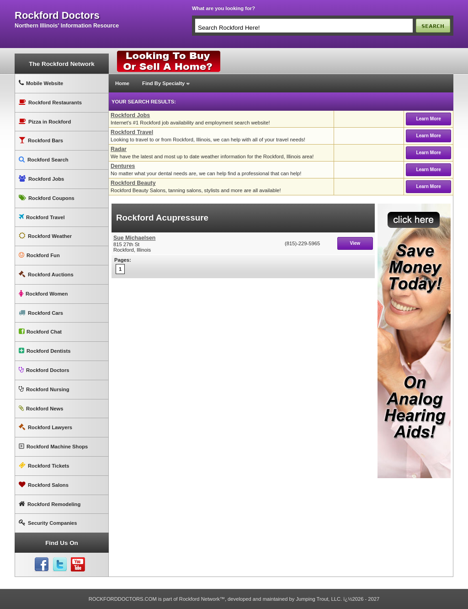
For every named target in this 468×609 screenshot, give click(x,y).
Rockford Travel (42, 217)
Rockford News (41, 408)
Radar (119, 149)
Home (122, 83)
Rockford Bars (41, 140)
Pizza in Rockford (45, 121)
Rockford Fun (39, 255)
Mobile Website (41, 83)
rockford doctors (57, 15)
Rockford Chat (40, 331)
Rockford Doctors (44, 369)
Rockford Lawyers (45, 427)
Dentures (123, 166)
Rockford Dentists (44, 350)
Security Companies (48, 522)
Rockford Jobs (41, 178)
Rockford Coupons (46, 197)
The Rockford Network (61, 63)
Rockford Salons (44, 484)
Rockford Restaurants (50, 102)
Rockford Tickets (44, 465)
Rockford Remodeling (49, 504)
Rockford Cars (41, 312)
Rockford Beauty (133, 183)
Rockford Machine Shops (53, 446)
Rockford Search (44, 159)
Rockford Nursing (44, 389)
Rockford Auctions (46, 274)
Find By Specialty (163, 83)
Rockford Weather (45, 235)
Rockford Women (43, 293)
